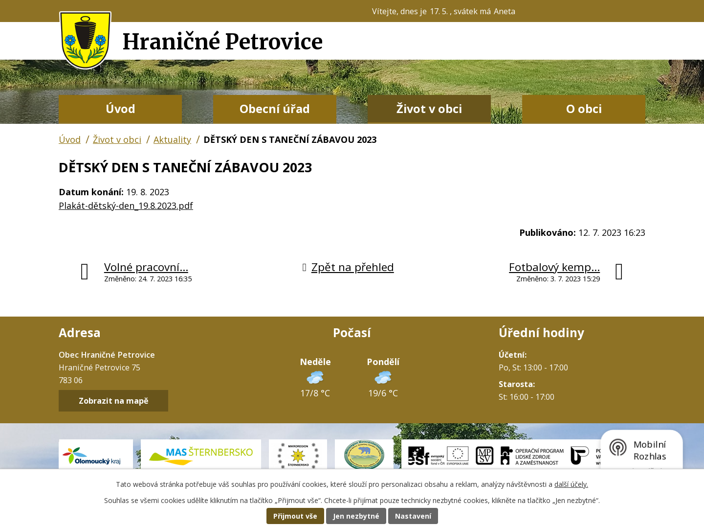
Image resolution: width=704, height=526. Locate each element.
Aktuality (172, 139)
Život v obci (429, 108)
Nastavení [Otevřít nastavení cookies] (413, 516)
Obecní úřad (275, 108)
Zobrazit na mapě (114, 400)
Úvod (120, 108)
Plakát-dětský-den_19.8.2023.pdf (126, 205)
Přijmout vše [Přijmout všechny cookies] (295, 516)
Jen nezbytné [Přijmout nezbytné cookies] (356, 516)
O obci (584, 108)
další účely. (571, 484)
